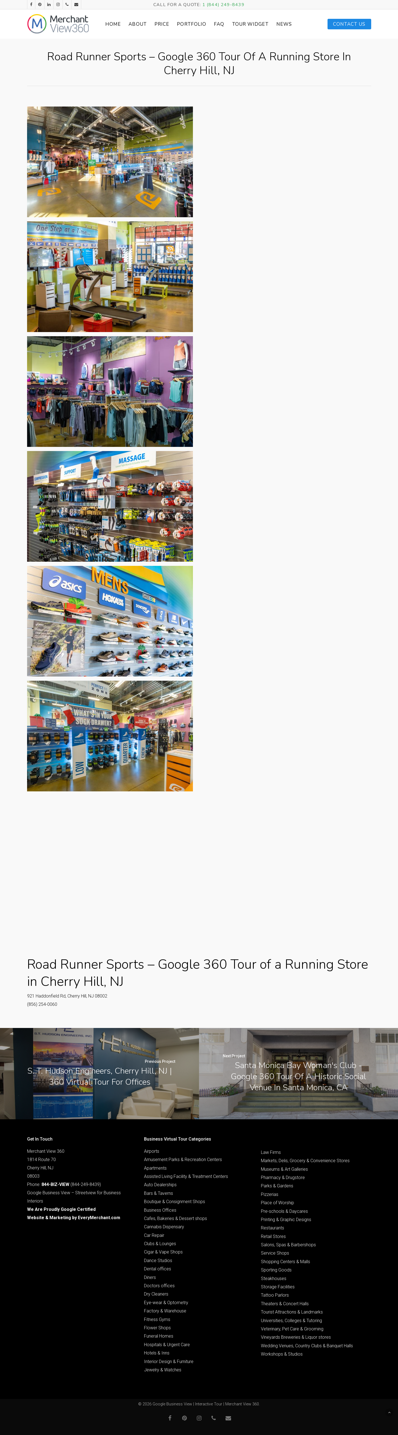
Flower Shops (157, 1327)
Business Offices (160, 1210)
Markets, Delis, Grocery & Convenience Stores (305, 1160)
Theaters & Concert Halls (285, 1303)
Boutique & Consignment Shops (174, 1201)
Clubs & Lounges (160, 1243)
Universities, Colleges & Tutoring (291, 1320)
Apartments (155, 1168)
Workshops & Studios (282, 1354)
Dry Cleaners (156, 1294)
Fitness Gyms (157, 1319)
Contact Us (349, 24)
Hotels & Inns (156, 1353)
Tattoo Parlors (275, 1295)
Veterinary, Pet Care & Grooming (292, 1329)
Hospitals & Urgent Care (167, 1344)
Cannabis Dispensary (164, 1226)
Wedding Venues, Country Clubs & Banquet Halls (307, 1345)
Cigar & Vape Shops (163, 1252)
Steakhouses (273, 1278)
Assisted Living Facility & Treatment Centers (186, 1176)
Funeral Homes (158, 1336)
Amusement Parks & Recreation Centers (183, 1159)
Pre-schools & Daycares (284, 1211)
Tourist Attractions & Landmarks (292, 1312)
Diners (150, 1277)
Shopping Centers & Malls (285, 1261)
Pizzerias (269, 1194)
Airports (151, 1151)
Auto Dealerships (160, 1184)
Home (113, 24)
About (138, 24)
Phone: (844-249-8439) (64, 1184)
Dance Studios (158, 1260)
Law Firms (271, 1152)
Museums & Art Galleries (284, 1169)
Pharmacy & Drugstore (283, 1177)
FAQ (219, 24)
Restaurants (272, 1228)
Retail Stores (273, 1236)
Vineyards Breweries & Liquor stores (296, 1337)
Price (162, 24)
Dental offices (157, 1268)
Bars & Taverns (158, 1193)
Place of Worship (277, 1202)
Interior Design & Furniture (168, 1361)
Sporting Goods (276, 1270)
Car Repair (154, 1235)
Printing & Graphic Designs (286, 1219)
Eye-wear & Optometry (166, 1302)
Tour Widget (250, 24)
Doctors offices (159, 1285)
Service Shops (275, 1253)
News (284, 24)
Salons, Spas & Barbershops (288, 1244)
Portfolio (192, 24)
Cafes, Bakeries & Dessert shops (175, 1218)
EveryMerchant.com (99, 1217)
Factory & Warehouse (165, 1311)
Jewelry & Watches (162, 1369)
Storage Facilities (278, 1286)
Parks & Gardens (277, 1185)
